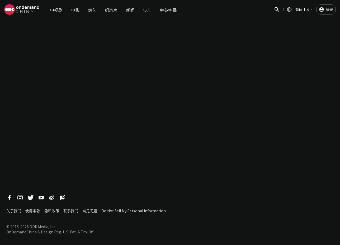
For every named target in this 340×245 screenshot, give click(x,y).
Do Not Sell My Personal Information (133, 210)
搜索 (277, 12)
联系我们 (70, 210)
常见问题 (89, 210)
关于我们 (13, 210)
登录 (329, 9)
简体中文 (302, 9)
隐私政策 (51, 210)
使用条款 (32, 210)
